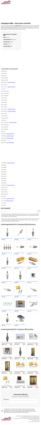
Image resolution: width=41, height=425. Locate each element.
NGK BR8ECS (4, 162)
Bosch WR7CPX (4, 115)
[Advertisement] (20, 13)
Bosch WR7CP (4, 113)
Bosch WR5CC (4, 104)
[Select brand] (20, 400)
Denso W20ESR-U (5, 122)
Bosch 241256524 (5, 91)
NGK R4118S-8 (4, 187)
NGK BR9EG (3, 176)
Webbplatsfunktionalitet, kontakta (34, 419)
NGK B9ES (3, 138)
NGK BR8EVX (4, 171)
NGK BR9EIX (3, 178)
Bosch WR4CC (4, 100)
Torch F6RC (3, 196)
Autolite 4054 (4, 71)
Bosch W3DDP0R (4, 95)
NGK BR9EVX (4, 183)
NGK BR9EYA (4, 185)
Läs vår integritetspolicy (36, 420)
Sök (38, 211)
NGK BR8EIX (3, 167)
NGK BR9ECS (4, 174)
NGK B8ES (3, 135)
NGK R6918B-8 (4, 191)
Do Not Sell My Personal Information (34, 421)
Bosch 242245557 (5, 93)
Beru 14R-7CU (4, 84)
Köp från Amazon (11, 82)
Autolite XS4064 (4, 80)
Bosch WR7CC (4, 109)
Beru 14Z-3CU (4, 86)
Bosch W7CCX (4, 97)
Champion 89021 (5, 118)
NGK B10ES (3, 133)
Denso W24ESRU (4, 129)
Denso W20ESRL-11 (5, 124)
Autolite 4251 (4, 75)
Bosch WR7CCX (4, 111)
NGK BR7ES (3, 142)
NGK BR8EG (3, 165)
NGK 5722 (3, 131)
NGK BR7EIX (3, 140)
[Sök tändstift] (19, 211)
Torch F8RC (3, 203)
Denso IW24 (3, 120)
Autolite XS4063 (4, 77)
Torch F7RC (3, 198)
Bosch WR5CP (4, 106)
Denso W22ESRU (4, 126)
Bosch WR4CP (4, 102)
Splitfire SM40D (4, 194)
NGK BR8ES (3, 169)
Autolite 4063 (4, 73)
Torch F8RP (3, 205)
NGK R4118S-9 (4, 189)
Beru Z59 (3, 89)
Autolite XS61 (4, 82)
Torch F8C (3, 200)
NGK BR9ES (3, 180)
